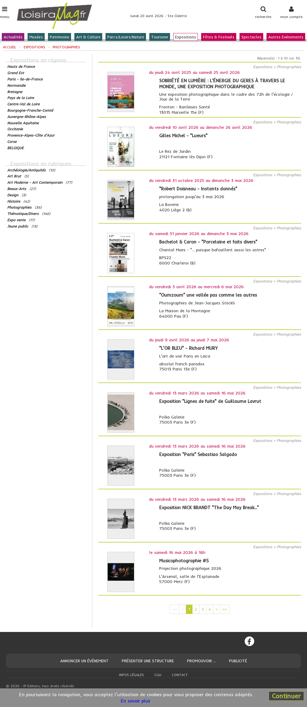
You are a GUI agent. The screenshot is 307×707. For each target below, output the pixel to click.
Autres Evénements (285, 37)
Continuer (286, 696)
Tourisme (159, 37)
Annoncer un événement (84, 660)
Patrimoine (59, 37)
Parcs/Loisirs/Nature (125, 37)
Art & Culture (88, 37)
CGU (157, 675)
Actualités (13, 37)
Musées (36, 37)
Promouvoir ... (201, 660)
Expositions (185, 37)
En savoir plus (135, 701)
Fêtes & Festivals (218, 37)
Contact (180, 675)
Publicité (238, 660)
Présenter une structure (148, 660)
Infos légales (131, 675)
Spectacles (251, 37)
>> (224, 609)
